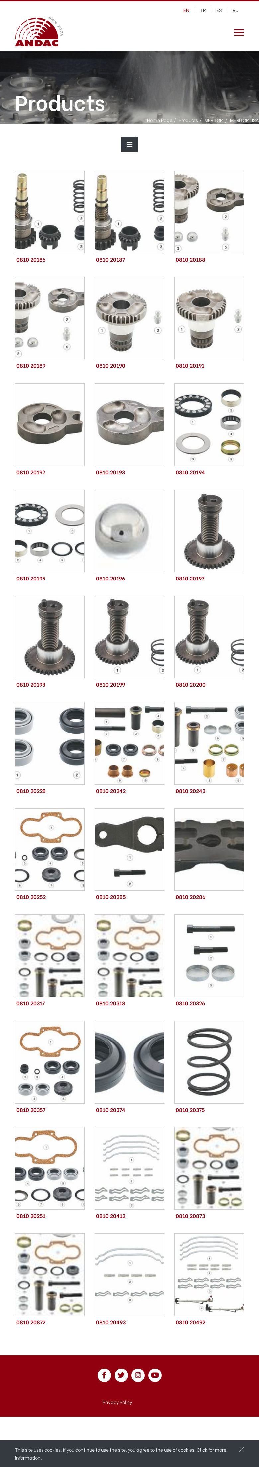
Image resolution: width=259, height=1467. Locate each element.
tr (203, 9)
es (219, 9)
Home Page (159, 119)
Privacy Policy (117, 1401)
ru (236, 9)
